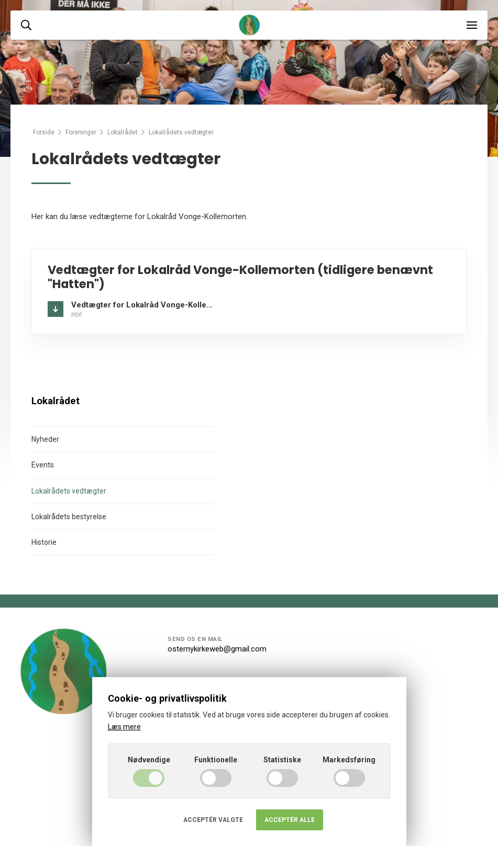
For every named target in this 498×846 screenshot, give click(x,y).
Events (42, 465)
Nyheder (45, 439)
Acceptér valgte (213, 820)
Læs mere (124, 727)
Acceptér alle (289, 820)
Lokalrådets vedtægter (68, 491)
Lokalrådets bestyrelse (68, 516)
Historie (44, 542)
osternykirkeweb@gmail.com (217, 649)
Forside (43, 132)
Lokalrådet (122, 132)
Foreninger (80, 132)
